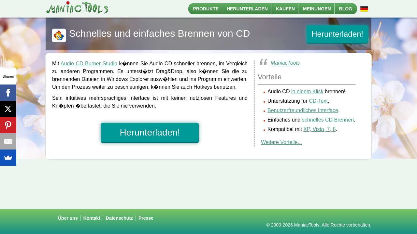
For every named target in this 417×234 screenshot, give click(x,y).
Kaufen (285, 8)
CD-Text (318, 101)
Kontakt (91, 218)
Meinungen (317, 8)
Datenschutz (119, 218)
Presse (145, 218)
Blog (345, 8)
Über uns (68, 218)
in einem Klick (307, 91)
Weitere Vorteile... (281, 142)
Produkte (206, 8)
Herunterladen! (337, 34)
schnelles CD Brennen (328, 120)
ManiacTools (285, 63)
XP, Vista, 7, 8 (319, 129)
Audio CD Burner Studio (89, 63)
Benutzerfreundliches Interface (302, 110)
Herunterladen (247, 8)
